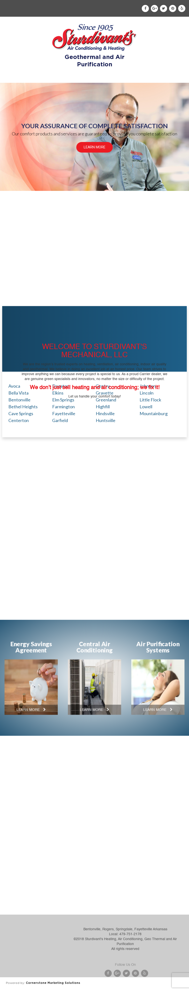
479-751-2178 (130, 951)
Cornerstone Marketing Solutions (53, 982)
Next (182, 675)
